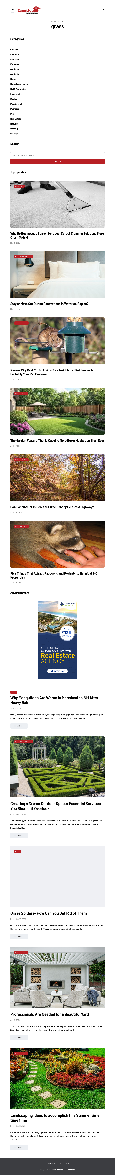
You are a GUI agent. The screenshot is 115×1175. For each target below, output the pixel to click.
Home (13, 79)
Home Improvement (19, 84)
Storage (14, 133)
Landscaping (16, 94)
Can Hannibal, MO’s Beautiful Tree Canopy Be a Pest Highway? (52, 507)
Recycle (14, 123)
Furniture (14, 64)
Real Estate (15, 118)
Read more (19, 726)
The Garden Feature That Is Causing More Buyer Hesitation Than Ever (57, 440)
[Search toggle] (103, 10)
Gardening (15, 74)
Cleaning (14, 49)
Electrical (14, 54)
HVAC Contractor (18, 89)
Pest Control (16, 104)
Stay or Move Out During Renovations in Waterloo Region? (49, 304)
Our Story (64, 1163)
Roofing (14, 128)
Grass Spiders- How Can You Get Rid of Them (48, 913)
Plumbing (14, 109)
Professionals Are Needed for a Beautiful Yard (49, 1014)
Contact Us (51, 1163)
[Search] (57, 154)
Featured (14, 59)
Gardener (14, 69)
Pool (12, 114)
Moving (13, 99)
